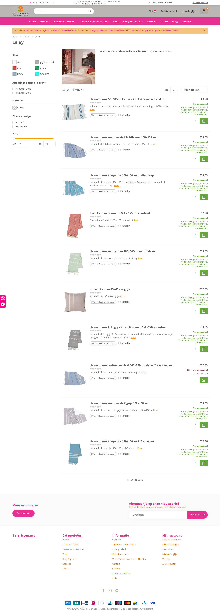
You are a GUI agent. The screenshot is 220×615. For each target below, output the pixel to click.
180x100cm (23, 89)
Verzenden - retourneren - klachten (129, 559)
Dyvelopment (147, 609)
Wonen (44, 21)
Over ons (116, 539)
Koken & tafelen (64, 21)
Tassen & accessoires (94, 21)
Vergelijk (126, 115)
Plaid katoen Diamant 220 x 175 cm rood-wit (120, 213)
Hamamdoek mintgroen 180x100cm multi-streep (123, 251)
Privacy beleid (119, 549)
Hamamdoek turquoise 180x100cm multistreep (122, 175)
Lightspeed (114, 609)
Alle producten (169, 563)
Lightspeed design (129, 609)
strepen (21, 126)
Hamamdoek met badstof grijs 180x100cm (119, 403)
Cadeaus (152, 21)
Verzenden (101, 3)
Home (32, 21)
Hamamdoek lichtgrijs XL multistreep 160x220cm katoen (128, 327)
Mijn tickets (168, 549)
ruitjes (20, 122)
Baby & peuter (132, 21)
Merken (186, 21)
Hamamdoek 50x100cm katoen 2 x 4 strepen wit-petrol (127, 99)
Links (114, 578)
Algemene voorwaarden (124, 544)
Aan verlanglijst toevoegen (103, 115)
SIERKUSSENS (172, 30)
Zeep (116, 21)
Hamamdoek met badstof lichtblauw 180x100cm (123, 137)
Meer (92, 109)
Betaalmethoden (120, 554)
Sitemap (116, 568)
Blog (175, 21)
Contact (116, 563)
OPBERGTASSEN (72, 30)
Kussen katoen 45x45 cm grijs (110, 289)
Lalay (37, 36)
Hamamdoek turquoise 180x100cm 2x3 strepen (122, 441)
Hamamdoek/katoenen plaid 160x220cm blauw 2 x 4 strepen (131, 365)
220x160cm (23, 93)
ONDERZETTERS (122, 30)
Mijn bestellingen (170, 544)
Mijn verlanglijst (170, 554)
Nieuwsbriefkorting (121, 573)
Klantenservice (200, 2)
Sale (166, 21)
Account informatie (171, 539)
